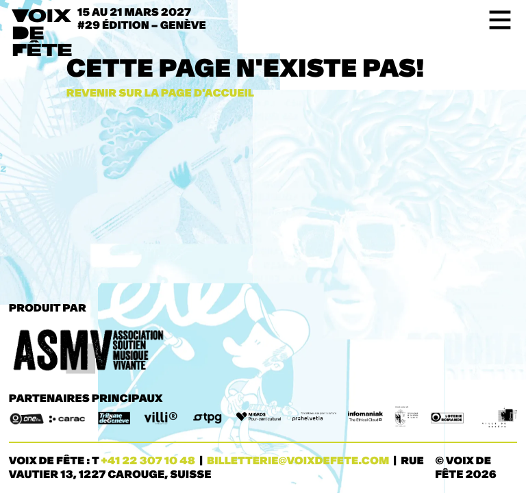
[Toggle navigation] (495, 20)
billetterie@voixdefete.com (298, 461)
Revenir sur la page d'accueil (160, 93)
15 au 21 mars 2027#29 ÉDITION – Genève (145, 19)
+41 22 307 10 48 (148, 461)
